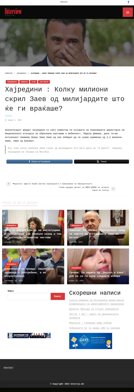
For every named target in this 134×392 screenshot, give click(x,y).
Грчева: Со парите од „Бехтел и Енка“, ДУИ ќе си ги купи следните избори (97, 274)
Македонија (21, 73)
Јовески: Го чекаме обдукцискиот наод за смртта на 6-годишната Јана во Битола (97, 234)
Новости (24, 82)
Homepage (9, 73)
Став (33, 82)
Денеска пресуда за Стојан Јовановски (94, 309)
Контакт (64, 2)
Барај (11, 291)
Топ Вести (44, 82)
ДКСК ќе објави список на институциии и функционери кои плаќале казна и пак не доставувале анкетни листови (32, 234)
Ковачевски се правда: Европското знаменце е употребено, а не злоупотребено (29, 272)
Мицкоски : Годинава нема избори (90, 323)
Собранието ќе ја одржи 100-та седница (94, 328)
